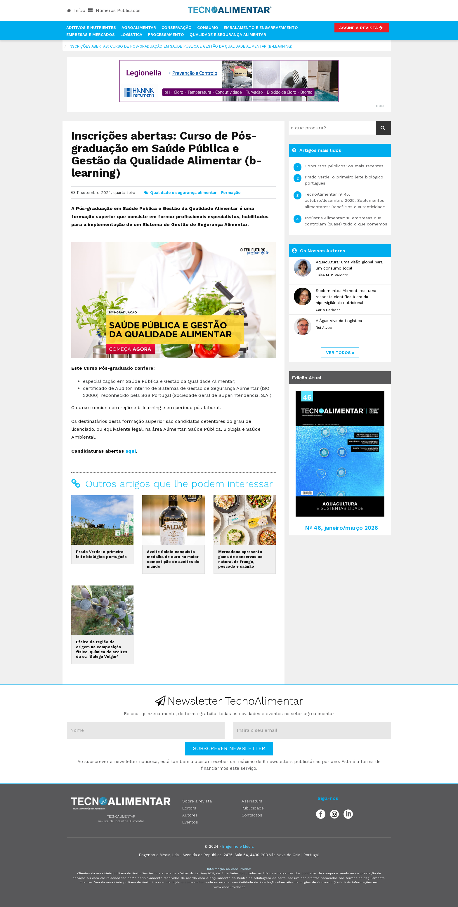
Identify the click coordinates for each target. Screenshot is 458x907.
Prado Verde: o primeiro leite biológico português (101, 554)
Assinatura (252, 801)
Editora (189, 808)
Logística (131, 34)
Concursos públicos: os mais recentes (344, 166)
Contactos (252, 815)
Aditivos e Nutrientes (91, 27)
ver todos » (340, 352)
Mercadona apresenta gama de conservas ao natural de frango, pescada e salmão (240, 559)
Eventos (190, 822)
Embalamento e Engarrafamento (261, 27)
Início (76, 10)
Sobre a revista (197, 801)
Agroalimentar (139, 27)
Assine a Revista (361, 27)
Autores (190, 815)
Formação (231, 192)
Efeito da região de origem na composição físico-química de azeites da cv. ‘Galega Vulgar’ (101, 649)
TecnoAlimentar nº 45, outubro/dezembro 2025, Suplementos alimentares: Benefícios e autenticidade (345, 200)
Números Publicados (114, 10)
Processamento (166, 34)
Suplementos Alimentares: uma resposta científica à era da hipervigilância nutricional (346, 296)
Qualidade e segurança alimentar (183, 192)
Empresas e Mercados (90, 34)
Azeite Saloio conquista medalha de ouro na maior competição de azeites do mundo (173, 559)
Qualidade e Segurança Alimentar (228, 34)
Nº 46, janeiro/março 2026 (341, 527)
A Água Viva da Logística (339, 320)
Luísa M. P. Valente (332, 275)
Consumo (207, 27)
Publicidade (253, 808)
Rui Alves (324, 328)
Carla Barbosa (328, 310)
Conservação (177, 27)
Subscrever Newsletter (229, 748)
